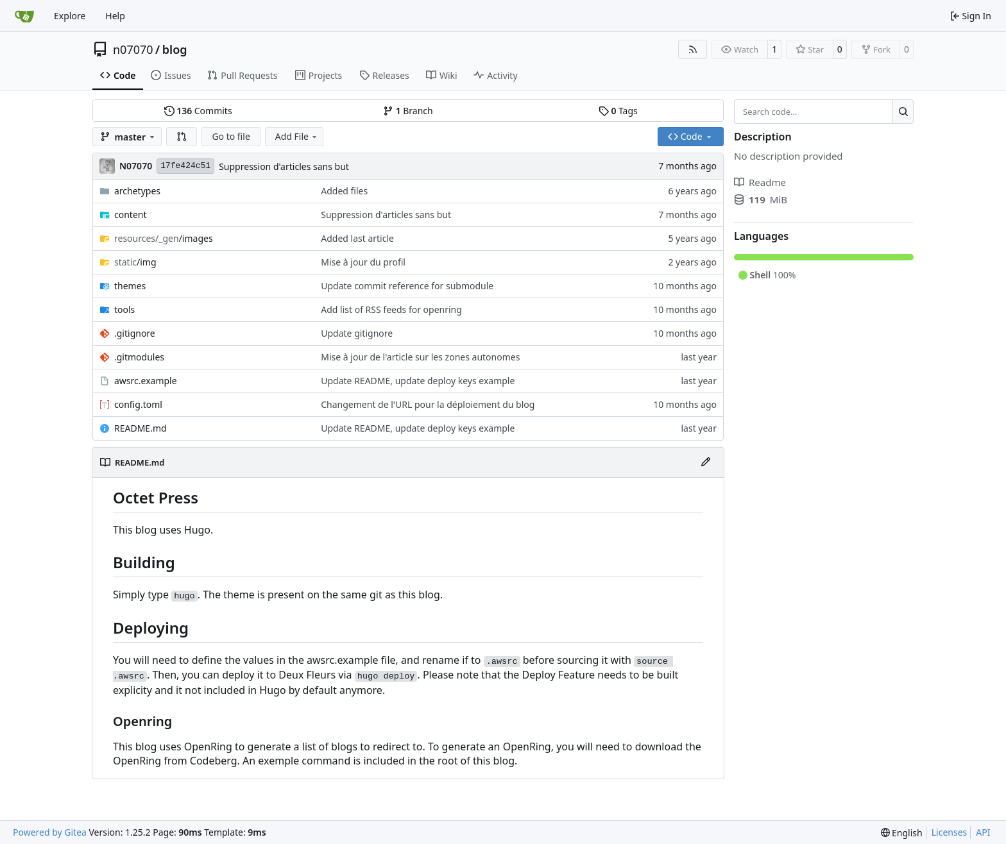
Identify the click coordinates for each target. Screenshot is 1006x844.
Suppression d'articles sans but (284, 166)
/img (135, 262)
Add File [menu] (297, 136)
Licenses (950, 832)
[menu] (902, 833)
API (983, 832)
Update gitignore (357, 333)
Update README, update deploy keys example (418, 381)
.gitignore (134, 333)
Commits (198, 111)
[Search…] (903, 111)
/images (163, 238)
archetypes (137, 191)
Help (115, 16)
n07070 (133, 49)
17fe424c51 (185, 166)
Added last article (357, 238)
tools (124, 309)
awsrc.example (145, 381)
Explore (69, 16)
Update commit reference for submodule (407, 286)
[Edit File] (705, 462)
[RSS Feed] (693, 49)
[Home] (24, 16)
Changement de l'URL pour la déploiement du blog (427, 404)
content (130, 214)
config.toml (138, 404)
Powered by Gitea (50, 832)
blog (174, 49)
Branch (408, 111)
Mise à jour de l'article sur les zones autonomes (420, 357)
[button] (181, 136)
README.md (140, 428)
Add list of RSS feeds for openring (391, 309)
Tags (618, 111)
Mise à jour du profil (363, 262)
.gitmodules (139, 357)
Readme (760, 182)
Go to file (231, 136)
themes (130, 286)
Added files (344, 191)
